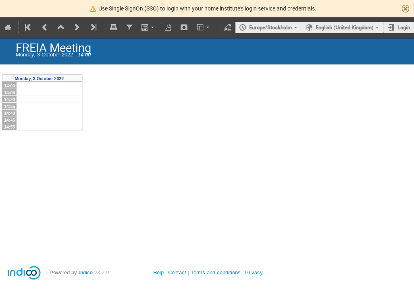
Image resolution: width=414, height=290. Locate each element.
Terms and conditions (216, 272)
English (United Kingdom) (345, 27)
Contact (177, 272)
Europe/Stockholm (270, 27)
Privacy (254, 272)
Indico (86, 272)
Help (158, 272)
